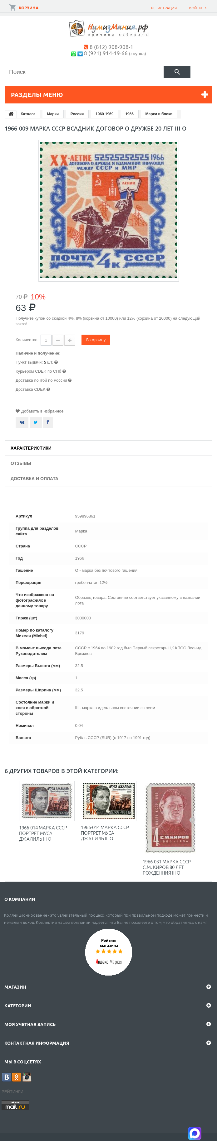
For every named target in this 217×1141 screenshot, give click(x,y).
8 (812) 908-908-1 (111, 46)
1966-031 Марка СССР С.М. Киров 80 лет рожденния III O (167, 867)
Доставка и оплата (34, 478)
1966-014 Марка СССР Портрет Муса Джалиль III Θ (43, 833)
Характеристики (31, 448)
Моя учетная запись (30, 1024)
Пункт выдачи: (29, 362)
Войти (195, 7)
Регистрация (164, 7)
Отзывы (21, 463)
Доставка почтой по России (41, 380)
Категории (17, 1005)
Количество (26, 339)
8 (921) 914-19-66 (106, 53)
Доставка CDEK (31, 389)
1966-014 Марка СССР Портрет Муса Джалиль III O (105, 833)
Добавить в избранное (42, 411)
